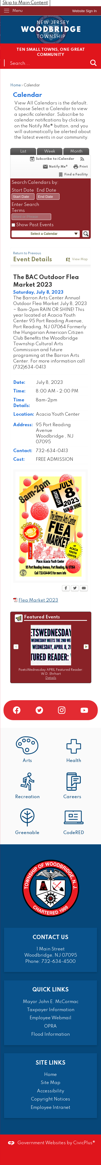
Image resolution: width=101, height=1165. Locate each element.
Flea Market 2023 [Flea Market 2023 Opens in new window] (38, 600)
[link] (84, 11)
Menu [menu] (17, 11)
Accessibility (50, 1091)
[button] (93, 63)
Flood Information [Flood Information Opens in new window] (50, 1034)
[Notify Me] (55, 167)
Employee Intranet (50, 1107)
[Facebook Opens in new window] (66, 588)
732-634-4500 (58, 961)
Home (15, 85)
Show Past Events (35, 225)
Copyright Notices (50, 1099)
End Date (46, 190)
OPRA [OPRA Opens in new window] (50, 1026)
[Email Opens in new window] (84, 588)
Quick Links (50, 990)
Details (51, 678)
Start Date (23, 190)
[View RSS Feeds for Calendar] (82, 159)
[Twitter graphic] (39, 710)
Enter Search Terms (25, 207)
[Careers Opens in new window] (74, 786)
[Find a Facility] (73, 174)
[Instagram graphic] (61, 710)
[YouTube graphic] (84, 710)
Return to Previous (27, 253)
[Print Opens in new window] (80, 167)
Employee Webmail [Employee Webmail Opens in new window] (50, 1018)
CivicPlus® (84, 1143)
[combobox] (23, 196)
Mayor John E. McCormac (50, 1002)
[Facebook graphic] (16, 710)
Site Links (50, 1063)
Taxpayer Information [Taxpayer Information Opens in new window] (50, 1010)
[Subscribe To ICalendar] (51, 159)
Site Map (50, 1083)
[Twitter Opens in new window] (75, 588)
